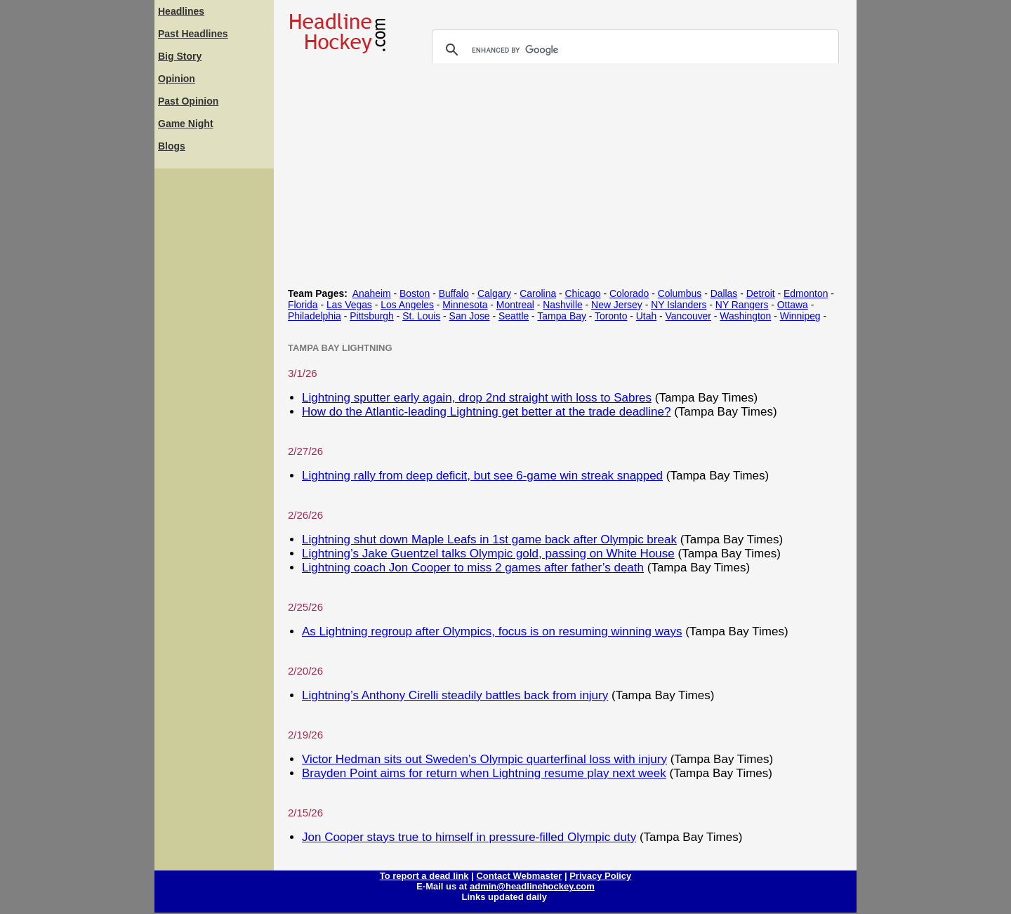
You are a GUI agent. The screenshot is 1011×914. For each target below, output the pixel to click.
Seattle (513, 316)
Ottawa (792, 304)
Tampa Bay (561, 316)
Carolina (538, 293)
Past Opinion (188, 101)
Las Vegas (349, 304)
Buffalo (454, 293)
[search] (633, 49)
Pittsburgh (372, 316)
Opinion (176, 78)
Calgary (494, 293)
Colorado (629, 293)
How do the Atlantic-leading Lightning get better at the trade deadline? (486, 411)
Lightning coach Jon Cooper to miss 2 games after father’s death (473, 567)
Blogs (171, 146)
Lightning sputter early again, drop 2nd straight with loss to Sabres (477, 397)
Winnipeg (800, 316)
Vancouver (688, 316)
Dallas (724, 293)
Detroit (760, 293)
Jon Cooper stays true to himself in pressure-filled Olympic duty (469, 837)
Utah (646, 316)
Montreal (515, 304)
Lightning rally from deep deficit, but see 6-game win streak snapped (482, 475)
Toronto (611, 316)
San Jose (469, 316)
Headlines (181, 11)
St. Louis (421, 316)
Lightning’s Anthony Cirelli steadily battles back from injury (455, 695)
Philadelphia (314, 316)
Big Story (179, 56)
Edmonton (806, 293)
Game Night (185, 123)
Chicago (582, 293)
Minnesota (464, 304)
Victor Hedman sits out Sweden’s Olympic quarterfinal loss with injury (484, 759)
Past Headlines (193, 33)
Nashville (562, 304)
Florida (303, 304)
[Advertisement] (214, 382)
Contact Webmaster (519, 875)
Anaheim (371, 293)
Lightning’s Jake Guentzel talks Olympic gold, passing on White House (488, 553)
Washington (745, 316)
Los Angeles (407, 304)
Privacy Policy (600, 875)
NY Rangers (742, 304)
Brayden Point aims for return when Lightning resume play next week (484, 773)
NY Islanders (678, 304)
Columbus (680, 293)
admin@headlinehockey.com (532, 886)
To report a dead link (424, 875)
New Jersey (616, 304)
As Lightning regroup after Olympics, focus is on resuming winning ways (492, 631)
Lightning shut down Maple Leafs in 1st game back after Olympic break (489, 539)
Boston (414, 293)
